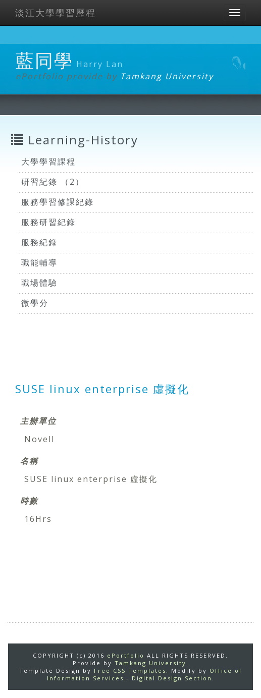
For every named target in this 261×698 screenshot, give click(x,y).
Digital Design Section (172, 678)
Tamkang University (167, 76)
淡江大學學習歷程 (55, 13)
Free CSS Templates (130, 670)
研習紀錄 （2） (52, 181)
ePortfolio (125, 655)
